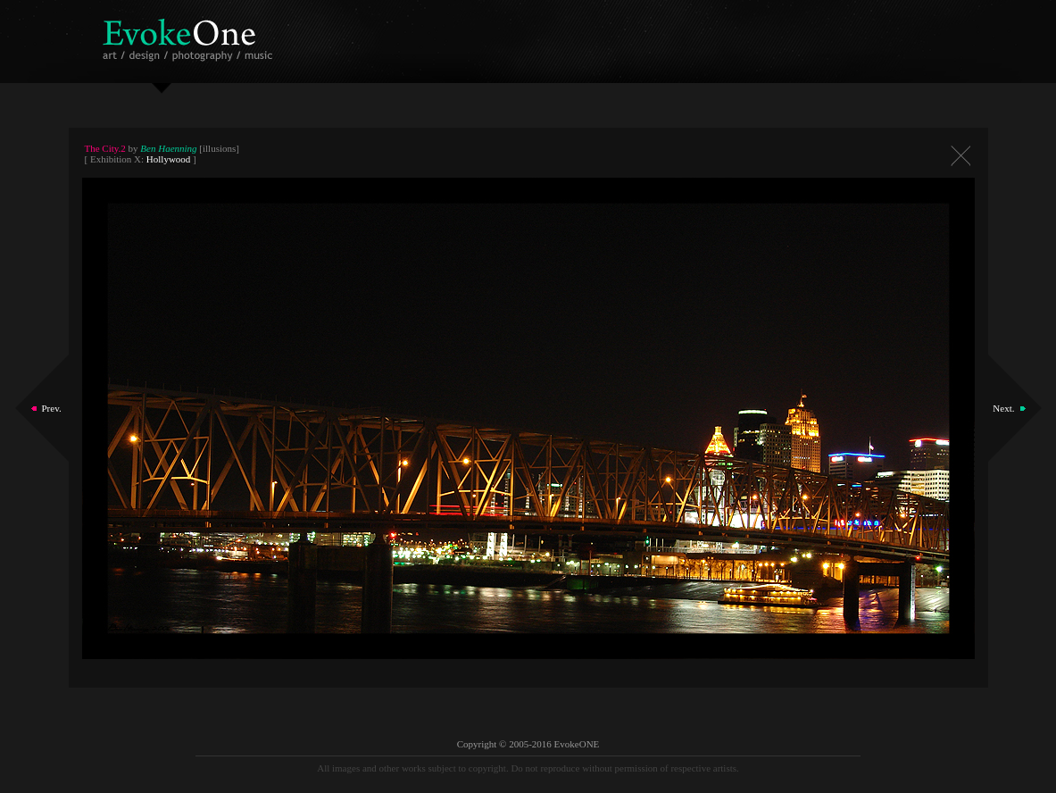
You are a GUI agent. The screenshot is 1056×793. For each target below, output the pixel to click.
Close (960, 156)
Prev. (52, 408)
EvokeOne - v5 (191, 35)
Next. (1003, 408)
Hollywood (168, 159)
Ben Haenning (168, 148)
